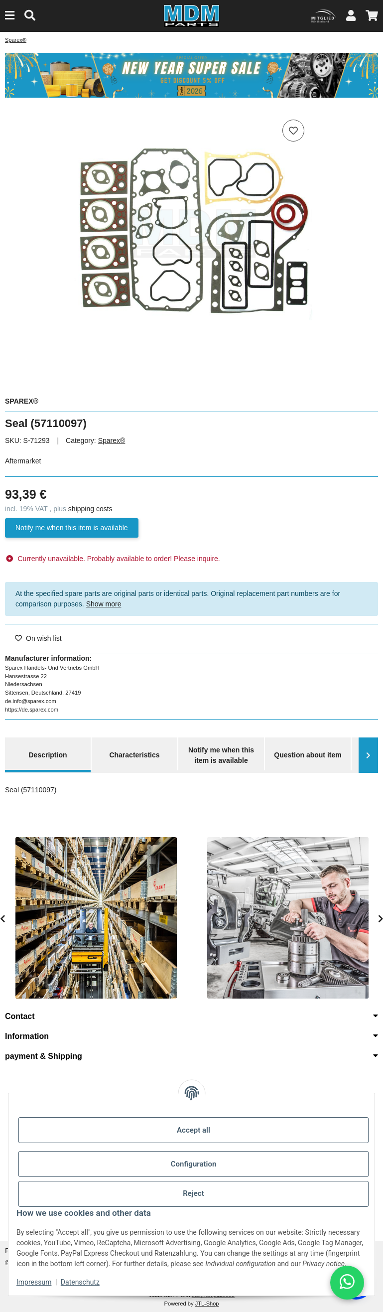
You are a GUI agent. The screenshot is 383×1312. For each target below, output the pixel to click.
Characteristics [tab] (134, 755)
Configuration (194, 1164)
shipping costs (90, 509)
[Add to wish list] (293, 131)
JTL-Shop (207, 1304)
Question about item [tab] (307, 755)
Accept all (193, 1130)
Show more (104, 604)
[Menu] (9, 15)
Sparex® (112, 440)
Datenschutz (80, 1282)
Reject (193, 1193)
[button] (351, 15)
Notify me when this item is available (71, 528)
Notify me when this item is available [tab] (221, 755)
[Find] (29, 15)
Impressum (33, 1282)
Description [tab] (47, 755)
